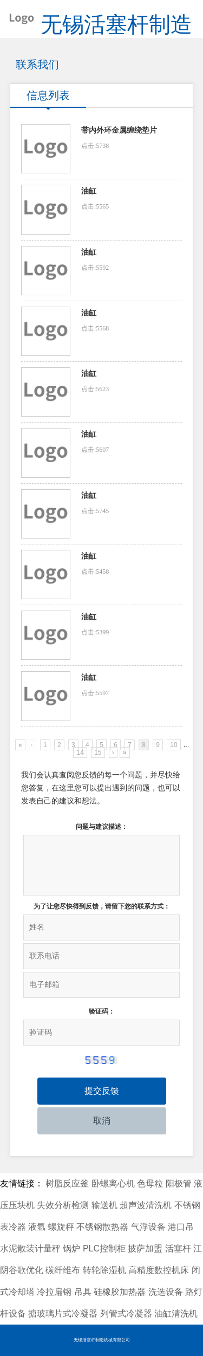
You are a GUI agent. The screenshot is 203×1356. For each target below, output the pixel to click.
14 (79, 752)
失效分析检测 (63, 1205)
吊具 (82, 1291)
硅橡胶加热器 (120, 1291)
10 (173, 745)
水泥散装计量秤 (30, 1248)
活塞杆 (178, 1248)
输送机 (104, 1205)
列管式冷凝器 (126, 1313)
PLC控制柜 (104, 1248)
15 (97, 752)
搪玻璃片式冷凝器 (62, 1313)
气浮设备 (148, 1226)
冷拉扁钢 (54, 1291)
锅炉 (71, 1248)
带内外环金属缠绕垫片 (119, 130)
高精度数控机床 (158, 1270)
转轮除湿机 (104, 1270)
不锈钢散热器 (102, 1226)
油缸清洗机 (176, 1313)
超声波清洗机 (146, 1205)
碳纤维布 (62, 1270)
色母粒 (150, 1183)
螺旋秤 (61, 1226)
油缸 (88, 191)
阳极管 (179, 1183)
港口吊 (181, 1226)
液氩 (36, 1226)
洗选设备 (165, 1291)
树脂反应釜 (67, 1183)
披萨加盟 (145, 1248)
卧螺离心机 (113, 1183)
